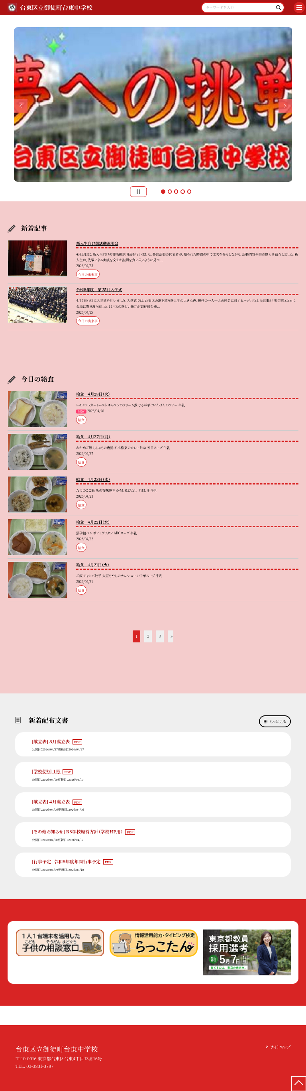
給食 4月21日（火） (93, 564)
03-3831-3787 (39, 1066)
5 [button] (189, 191)
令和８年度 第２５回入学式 (99, 289)
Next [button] (285, 106)
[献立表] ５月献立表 (51, 741)
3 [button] (176, 191)
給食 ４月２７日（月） (93, 436)
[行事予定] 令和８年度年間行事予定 (67, 861)
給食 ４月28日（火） (93, 394)
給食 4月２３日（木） (93, 479)
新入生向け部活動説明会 (97, 243)
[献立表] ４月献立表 (51, 801)
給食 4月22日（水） (93, 522)
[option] (153, 104)
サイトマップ (279, 1047)
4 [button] (182, 191)
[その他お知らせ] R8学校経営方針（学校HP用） (78, 831)
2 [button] (170, 191)
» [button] (172, 636)
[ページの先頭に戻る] (299, 1084)
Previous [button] (21, 106)
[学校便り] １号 (46, 771)
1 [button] (163, 191)
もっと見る (278, 721)
